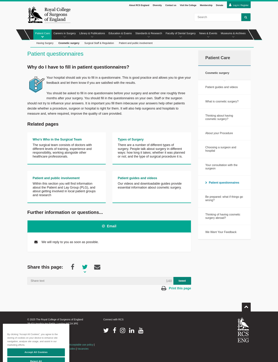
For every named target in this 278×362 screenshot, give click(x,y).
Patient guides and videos (137, 178)
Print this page (176, 288)
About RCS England (139, 5)
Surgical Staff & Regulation (99, 43)
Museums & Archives (233, 35)
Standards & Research (149, 35)
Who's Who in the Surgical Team (57, 139)
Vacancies (83, 348)
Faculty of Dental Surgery (180, 35)
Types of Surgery (131, 139)
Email (109, 226)
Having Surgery (45, 43)
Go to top (246, 306)
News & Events (208, 35)
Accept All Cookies (36, 358)
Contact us (170, 5)
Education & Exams (120, 35)
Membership (206, 5)
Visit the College (188, 5)
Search (244, 17)
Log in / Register (239, 5)
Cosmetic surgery (69, 44)
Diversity (157, 5)
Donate (219, 5)
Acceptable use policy (81, 344)
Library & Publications (92, 35)
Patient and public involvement (136, 43)
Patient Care (42, 35)
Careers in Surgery (64, 35)
